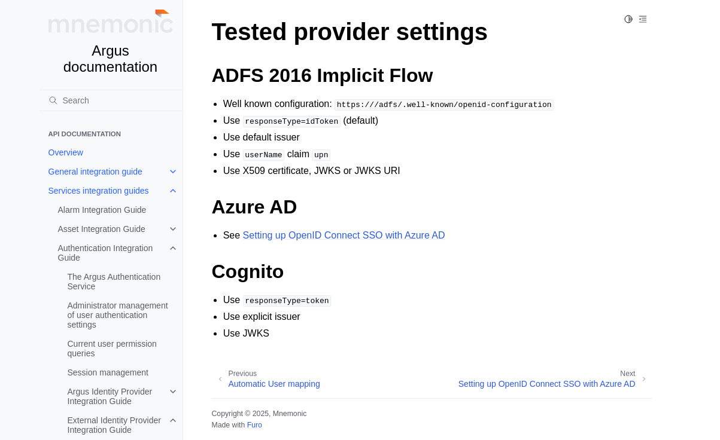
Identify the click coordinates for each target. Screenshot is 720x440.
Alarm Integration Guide (102, 210)
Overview (65, 152)
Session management (108, 372)
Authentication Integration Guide (105, 252)
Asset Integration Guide (101, 229)
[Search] (111, 100)
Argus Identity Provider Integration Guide (110, 396)
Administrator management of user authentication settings (118, 315)
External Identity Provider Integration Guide (114, 425)
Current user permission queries (112, 348)
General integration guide (95, 171)
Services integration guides (98, 190)
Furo (254, 425)
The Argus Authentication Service (114, 281)
